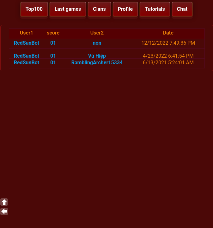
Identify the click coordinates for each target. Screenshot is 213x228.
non (97, 43)
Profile (125, 9)
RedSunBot (26, 43)
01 (53, 43)
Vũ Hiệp (97, 56)
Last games (68, 9)
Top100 (34, 9)
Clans (99, 9)
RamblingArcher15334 (97, 63)
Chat (182, 9)
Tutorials (155, 9)
